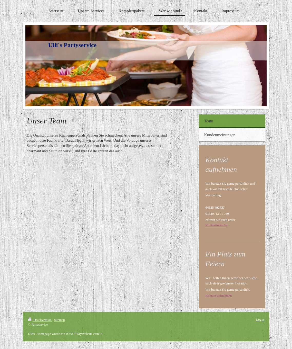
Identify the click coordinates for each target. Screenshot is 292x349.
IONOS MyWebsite (79, 334)
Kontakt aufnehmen (218, 296)
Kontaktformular (216, 225)
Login (260, 319)
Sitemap (59, 320)
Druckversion (40, 320)
